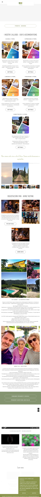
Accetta (34, 493)
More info (20, 251)
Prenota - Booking (20, 25)
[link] (20, 1)
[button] (4, 2)
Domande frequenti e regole (20, 396)
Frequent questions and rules (20, 400)
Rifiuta (24, 493)
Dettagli (10, 109)
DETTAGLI (30, 72)
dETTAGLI (10, 72)
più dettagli (10, 223)
